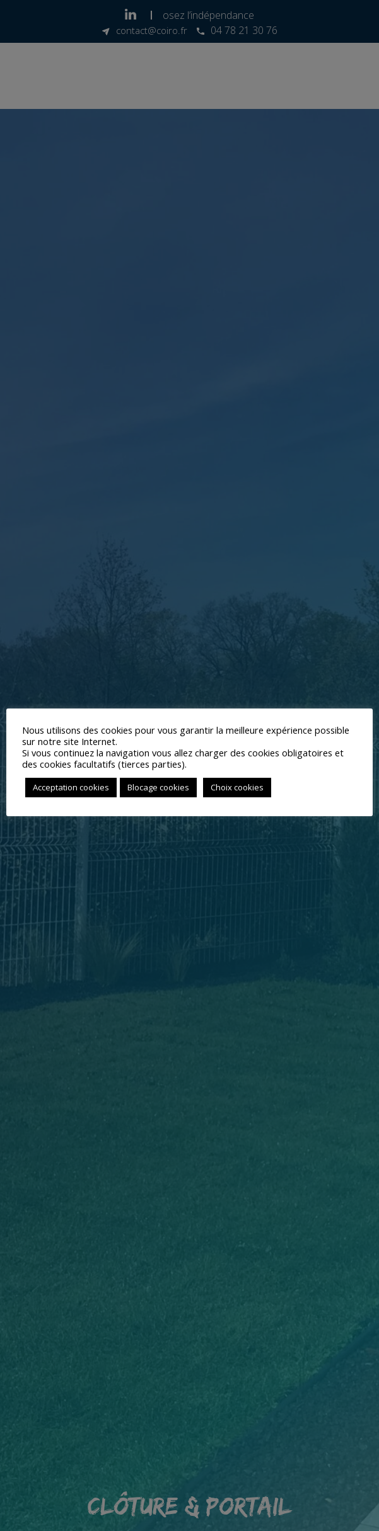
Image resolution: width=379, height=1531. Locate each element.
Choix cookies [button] (237, 787)
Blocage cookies (158, 787)
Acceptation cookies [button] (71, 787)
